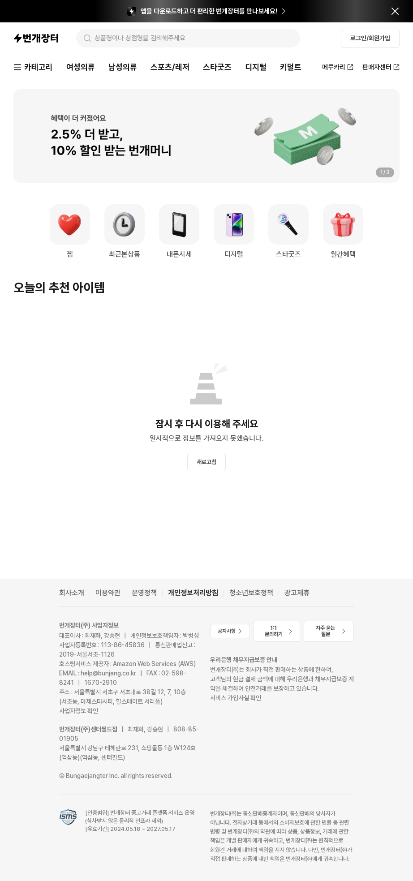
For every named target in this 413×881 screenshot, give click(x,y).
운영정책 (144, 593)
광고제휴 (297, 593)
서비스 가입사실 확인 (235, 697)
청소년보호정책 (251, 593)
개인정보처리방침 (193, 593)
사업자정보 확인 (78, 710)
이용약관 (107, 593)
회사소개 (71, 593)
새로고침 (206, 462)
